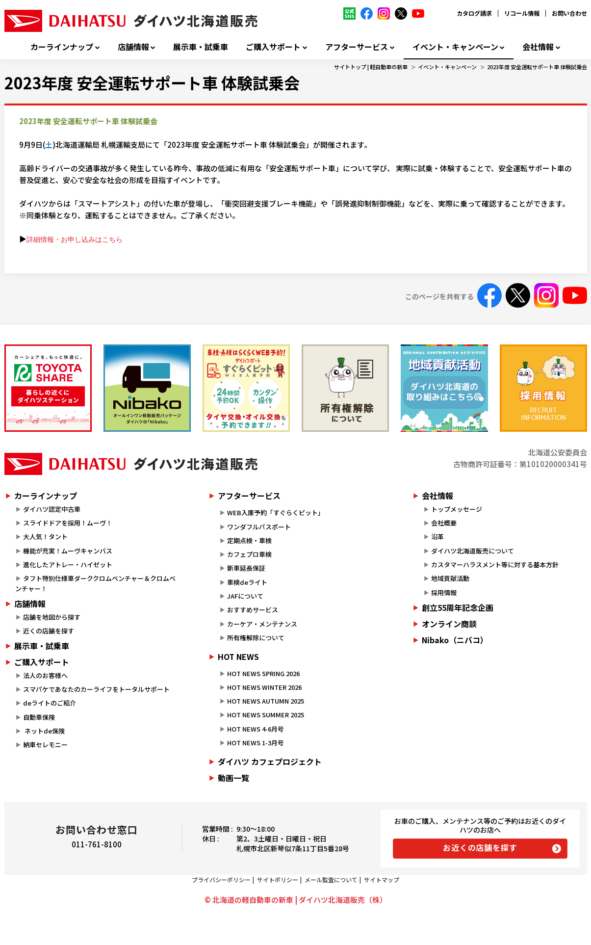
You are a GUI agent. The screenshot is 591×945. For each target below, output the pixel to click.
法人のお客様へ (45, 675)
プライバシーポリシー (221, 879)
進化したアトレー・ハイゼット (67, 564)
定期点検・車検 (249, 540)
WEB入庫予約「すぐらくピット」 (275, 512)
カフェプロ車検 (249, 554)
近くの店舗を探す (48, 630)
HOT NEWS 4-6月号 (255, 729)
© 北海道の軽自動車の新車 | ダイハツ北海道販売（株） (296, 899)
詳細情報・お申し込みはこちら (74, 239)
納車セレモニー (45, 744)
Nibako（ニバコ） (455, 640)
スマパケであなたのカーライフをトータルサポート (96, 689)
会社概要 (444, 522)
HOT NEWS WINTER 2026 (264, 687)
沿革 (437, 536)
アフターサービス (356, 47)
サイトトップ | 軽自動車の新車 (371, 67)
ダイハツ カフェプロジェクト (270, 761)
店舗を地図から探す (51, 617)
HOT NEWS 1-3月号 (255, 742)
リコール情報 (522, 13)
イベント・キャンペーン (455, 47)
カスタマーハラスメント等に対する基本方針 (495, 564)
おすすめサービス (252, 609)
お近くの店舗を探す (480, 847)
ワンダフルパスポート (259, 526)
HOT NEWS (238, 656)
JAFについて (245, 596)
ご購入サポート (273, 47)
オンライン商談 (449, 624)
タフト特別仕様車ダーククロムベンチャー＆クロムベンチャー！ (95, 583)
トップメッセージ (456, 509)
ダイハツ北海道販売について (472, 550)
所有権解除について (255, 637)
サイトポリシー (277, 879)
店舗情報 (133, 47)
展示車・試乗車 (200, 47)
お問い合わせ (569, 13)
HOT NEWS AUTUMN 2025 (265, 701)
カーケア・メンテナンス (262, 624)
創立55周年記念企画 (457, 607)
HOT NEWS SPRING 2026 (263, 673)
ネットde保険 (44, 730)
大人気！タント (45, 536)
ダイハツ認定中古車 (51, 509)
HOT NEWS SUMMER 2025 (265, 714)
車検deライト (247, 582)
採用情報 (444, 592)
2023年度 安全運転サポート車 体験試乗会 (537, 67)
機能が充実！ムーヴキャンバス (67, 550)
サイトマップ (381, 879)
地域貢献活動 (450, 578)
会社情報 (538, 47)
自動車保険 (39, 717)
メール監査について (331, 879)
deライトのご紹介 (49, 703)
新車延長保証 (246, 568)
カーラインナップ (61, 47)
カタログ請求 (474, 13)
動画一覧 (233, 778)
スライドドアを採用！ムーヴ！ (67, 522)
